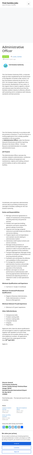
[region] (16, 443)
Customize (16, 447)
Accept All (16, 443)
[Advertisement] (16, 25)
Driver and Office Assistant (6, 415)
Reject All (16, 451)
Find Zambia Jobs (10, 3)
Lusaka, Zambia (17, 57)
